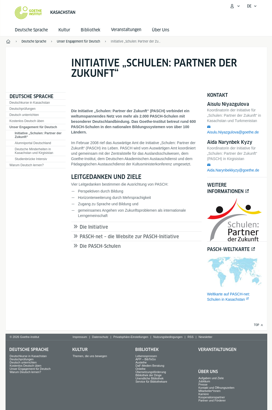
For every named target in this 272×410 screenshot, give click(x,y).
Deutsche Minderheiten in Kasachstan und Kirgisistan (34, 151)
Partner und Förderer (212, 400)
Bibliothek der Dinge (148, 375)
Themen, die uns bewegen (90, 356)
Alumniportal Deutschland (33, 143)
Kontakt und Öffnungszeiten (216, 387)
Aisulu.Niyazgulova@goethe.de (233, 132)
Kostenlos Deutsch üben (27, 121)
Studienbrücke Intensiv (31, 159)
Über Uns (160, 30)
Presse (202, 384)
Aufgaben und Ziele (211, 378)
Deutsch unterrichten (24, 115)
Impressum (80, 336)
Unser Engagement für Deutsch (33, 127)
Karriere (203, 394)
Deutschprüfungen (23, 109)
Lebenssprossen (146, 356)
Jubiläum (204, 381)
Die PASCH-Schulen (100, 246)
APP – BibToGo (145, 359)
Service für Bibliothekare (151, 381)
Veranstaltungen (217, 349)
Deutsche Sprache (31, 30)
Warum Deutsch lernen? (27, 165)
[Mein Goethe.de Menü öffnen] (234, 6)
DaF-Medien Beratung (149, 365)
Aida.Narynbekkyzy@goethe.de (233, 170)
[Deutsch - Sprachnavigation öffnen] (252, 6)
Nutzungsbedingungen (167, 336)
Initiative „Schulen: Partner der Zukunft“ (38, 135)
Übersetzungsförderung (150, 372)
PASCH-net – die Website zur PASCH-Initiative (129, 236)
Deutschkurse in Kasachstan (30, 102)
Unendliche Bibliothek (149, 378)
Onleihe (140, 368)
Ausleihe (141, 362)
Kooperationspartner (211, 397)
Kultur (64, 30)
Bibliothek (90, 30)
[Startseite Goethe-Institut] (28, 12)
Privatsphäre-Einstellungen (130, 336)
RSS (191, 336)
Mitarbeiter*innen (209, 390)
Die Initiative (94, 227)
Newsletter (205, 336)
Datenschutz (100, 336)
